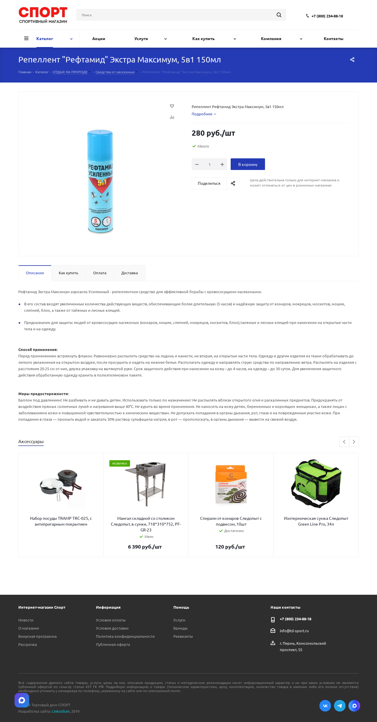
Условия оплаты (111, 619)
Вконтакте (325, 706)
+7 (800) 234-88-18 (327, 15)
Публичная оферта (113, 644)
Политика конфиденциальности (125, 636)
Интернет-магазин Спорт (41, 607)
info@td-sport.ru (294, 630)
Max (354, 706)
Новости (25, 619)
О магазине (28, 628)
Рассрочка (27, 644)
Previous (344, 442)
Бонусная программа (37, 636)
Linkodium (61, 711)
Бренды (180, 628)
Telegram (340, 706)
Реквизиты (183, 636)
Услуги (179, 619)
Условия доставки (112, 628)
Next (354, 442)
